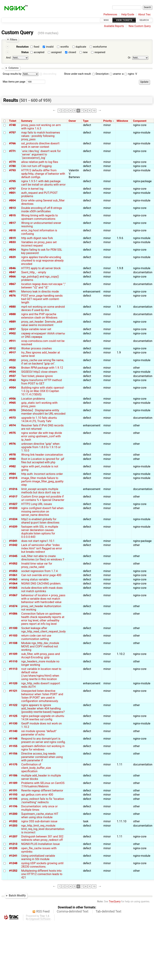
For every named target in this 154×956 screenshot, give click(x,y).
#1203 (13, 825)
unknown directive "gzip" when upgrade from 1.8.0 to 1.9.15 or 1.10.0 (41, 447)
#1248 (13, 863)
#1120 (13, 683)
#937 (12, 376)
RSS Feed (42, 911)
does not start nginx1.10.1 (37, 541)
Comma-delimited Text (72, 911)
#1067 (13, 595)
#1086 (13, 613)
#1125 (13, 716)
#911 (12, 341)
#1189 (13, 783)
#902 (12, 333)
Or (129, 57)
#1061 (13, 575)
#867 (12, 284)
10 (94, 110)
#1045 (13, 556)
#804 (12, 200)
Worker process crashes (36, 348)
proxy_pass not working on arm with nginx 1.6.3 (41, 126)
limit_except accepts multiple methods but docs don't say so (40, 490)
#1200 (13, 814)
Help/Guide (127, 14)
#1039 (13, 526)
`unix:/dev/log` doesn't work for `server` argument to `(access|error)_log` (41, 154)
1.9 (119, 306)
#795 (12, 181)
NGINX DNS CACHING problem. (41, 583)
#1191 (13, 790)
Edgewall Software (40, 919)
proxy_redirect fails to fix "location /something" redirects (42, 800)
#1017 (13, 496)
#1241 (13, 855)
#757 (12, 132)
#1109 (13, 654)
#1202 (13, 821)
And (8, 57)
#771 (12, 151)
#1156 (13, 753)
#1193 (13, 794)
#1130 (13, 723)
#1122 (13, 705)
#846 (12, 268)
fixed (36, 46)
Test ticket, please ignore (37, 376)
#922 (12, 360)
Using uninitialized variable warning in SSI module (38, 857)
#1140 (13, 731)
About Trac (144, 14)
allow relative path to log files (39, 162)
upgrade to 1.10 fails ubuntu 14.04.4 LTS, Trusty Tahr (39, 419)
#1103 (13, 635)
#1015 (13, 478)
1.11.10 (121, 821)
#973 (12, 417)
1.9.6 (120, 238)
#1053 (13, 571)
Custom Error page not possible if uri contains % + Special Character (42, 498)
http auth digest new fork (37, 238)
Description (100, 73)
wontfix (64, 46)
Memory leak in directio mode (40, 291)
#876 (12, 295)
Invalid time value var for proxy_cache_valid (36, 565)
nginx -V (131, 73)
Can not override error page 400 (41, 575)
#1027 (13, 504)
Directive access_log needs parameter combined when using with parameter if (42, 757)
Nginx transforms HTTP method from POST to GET (41, 381)
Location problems (33, 398)
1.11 (119, 764)
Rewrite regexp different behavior (42, 790)
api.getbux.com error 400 (37, 794)
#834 (12, 249)
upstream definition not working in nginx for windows (42, 747)
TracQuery (114, 901)
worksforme (100, 46)
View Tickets (124, 20)
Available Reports (114, 26)
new (85, 52)
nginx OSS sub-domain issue (39, 821)
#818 (12, 230)
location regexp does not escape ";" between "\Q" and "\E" (43, 285)
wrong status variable (34, 579)
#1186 (13, 775)
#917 (12, 352)
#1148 (13, 738)
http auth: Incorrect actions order (42, 474)
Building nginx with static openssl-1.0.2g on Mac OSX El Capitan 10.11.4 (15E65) (42, 391)
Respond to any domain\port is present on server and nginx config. (43, 740)
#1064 (13, 583)
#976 (12, 443)
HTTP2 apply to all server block (41, 268)
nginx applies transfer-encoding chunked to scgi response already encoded (42, 260)
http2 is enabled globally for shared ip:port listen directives (40, 520)
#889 (12, 321)
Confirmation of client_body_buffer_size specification (36, 768)
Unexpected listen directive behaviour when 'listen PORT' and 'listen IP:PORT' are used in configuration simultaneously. (42, 696)
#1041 (13, 541)
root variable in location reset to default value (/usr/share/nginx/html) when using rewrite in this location (41, 674)
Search (144, 20)
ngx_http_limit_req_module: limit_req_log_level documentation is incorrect (42, 829)
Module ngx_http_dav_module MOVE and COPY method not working (40, 646)
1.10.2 (121, 654)
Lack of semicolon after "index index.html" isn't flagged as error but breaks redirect (41, 548)
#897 (12, 329)
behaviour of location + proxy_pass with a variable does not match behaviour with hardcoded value (43, 599)
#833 (12, 242)
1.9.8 (120, 268)
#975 (12, 433)
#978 (12, 454)
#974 (12, 425)
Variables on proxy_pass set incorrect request (39, 243)
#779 (12, 162)
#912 (12, 348)
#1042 (13, 545)
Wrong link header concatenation (42, 454)
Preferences (110, 14)
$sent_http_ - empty (33, 272)
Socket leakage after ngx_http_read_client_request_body (43, 629)
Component (139, 120)
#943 (12, 380)
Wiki (106, 20)
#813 (12, 208)
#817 (12, 223)
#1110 (13, 661)
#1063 (13, 579)
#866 (12, 276)
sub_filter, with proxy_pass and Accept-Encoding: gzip (40, 655)
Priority (107, 120)
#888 (12, 314)
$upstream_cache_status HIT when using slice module (39, 815)
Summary (26, 120)
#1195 (13, 799)
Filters (13, 39)
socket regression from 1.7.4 (39, 571)
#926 (12, 367)
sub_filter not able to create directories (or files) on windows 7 (42, 557)
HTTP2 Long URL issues (36, 504)
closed (72, 52)
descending (49, 73)
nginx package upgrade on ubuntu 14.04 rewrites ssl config (42, 717)
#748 (12, 125)
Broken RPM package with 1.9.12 (42, 367)
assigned (56, 52)
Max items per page (14, 81)
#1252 (13, 870)
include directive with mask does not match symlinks (42, 589)
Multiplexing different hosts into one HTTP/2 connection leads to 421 (41, 874)
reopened (100, 52)
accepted (39, 52)
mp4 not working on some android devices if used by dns (43, 308)
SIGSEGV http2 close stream (39, 371)
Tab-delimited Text (108, 911)
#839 (12, 257)
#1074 (13, 606)
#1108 (13, 643)
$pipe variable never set (36, 329)
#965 (12, 402)
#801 (12, 192)
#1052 (13, 563)
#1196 (13, 806)
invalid (49, 46)
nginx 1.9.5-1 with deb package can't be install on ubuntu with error (43, 183)
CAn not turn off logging (36, 166)
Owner (72, 120)
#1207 (13, 836)
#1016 (13, 489)
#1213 (13, 844)
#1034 (13, 519)
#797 (12, 188)
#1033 (13, 508)
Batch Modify (17, 895)
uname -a (117, 73)
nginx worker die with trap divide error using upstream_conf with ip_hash (41, 436)
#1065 (13, 588)
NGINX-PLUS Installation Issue (40, 844)
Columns (13, 67)
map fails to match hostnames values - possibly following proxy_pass (40, 136)
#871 (12, 291)
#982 (12, 466)
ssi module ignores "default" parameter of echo (39, 732)
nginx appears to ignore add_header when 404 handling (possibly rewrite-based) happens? (43, 708)
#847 (12, 272)
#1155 (13, 746)
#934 (12, 371)
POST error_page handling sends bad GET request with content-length (42, 299)
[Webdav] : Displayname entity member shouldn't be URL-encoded (43, 412)
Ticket (12, 120)
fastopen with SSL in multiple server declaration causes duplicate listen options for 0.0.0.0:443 (39, 532)
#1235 (13, 848)
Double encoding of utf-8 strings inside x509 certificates (41, 209)
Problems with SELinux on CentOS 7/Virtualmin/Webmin (42, 784)
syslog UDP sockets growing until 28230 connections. (42, 865)
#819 (12, 238)
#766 (12, 143)
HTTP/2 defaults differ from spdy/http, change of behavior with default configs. (43, 174)
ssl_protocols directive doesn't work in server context (40, 145)
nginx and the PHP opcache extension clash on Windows (39, 315)
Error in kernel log (32, 188)
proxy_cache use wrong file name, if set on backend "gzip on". (42, 361)
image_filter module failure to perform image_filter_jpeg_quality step (42, 481)
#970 (12, 410)
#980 (12, 459)
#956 (12, 398)
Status (25, 52)
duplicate (81, 46)
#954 (12, 387)
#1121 (13, 691)
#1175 (13, 764)
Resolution (22, 46)
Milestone (122, 120)
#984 (12, 474)
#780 (12, 166)
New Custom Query (140, 26)
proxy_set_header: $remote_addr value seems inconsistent (42, 323)
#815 (12, 215)
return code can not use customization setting (36, 637)
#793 (12, 170)
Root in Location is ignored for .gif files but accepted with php (42, 460)
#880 (12, 306)
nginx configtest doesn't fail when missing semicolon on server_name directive (42, 511)
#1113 (13, 669)
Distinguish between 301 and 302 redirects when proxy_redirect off (42, 838)
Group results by (12, 73)
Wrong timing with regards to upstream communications (39, 217)
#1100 (13, 628)
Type (85, 120)
